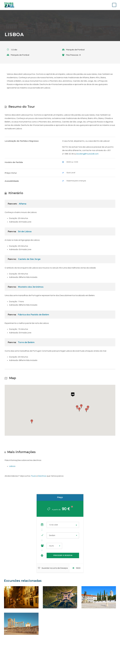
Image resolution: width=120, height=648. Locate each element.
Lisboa (12, 466)
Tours (33, 476)
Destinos (42, 476)
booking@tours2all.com (88, 154)
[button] (73, 394)
